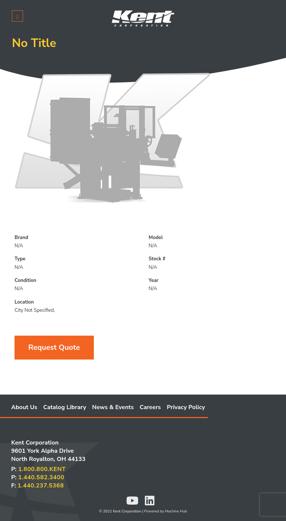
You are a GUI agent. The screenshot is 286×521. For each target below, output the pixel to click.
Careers (150, 407)
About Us (24, 407)
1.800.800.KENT (42, 469)
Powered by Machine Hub (165, 511)
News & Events (113, 407)
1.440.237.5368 (41, 485)
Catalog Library (64, 407)
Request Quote (54, 347)
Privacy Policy (186, 407)
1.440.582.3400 (41, 477)
